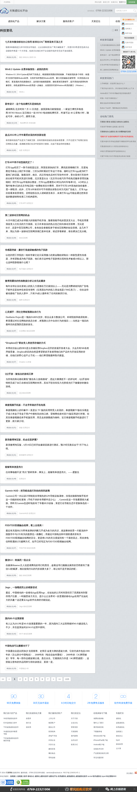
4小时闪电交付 (68, 703)
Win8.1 (21, 92)
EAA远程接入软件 (10, 723)
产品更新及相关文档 (101, 753)
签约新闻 (74, 736)
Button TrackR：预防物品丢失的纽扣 (113, 108)
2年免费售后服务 (95, 703)
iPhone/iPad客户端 (101, 740)
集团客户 (52, 723)
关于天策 (74, 718)
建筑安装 (52, 749)
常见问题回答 (99, 758)
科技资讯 (6, 30)
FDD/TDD (23, 548)
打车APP (22, 203)
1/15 (67, 679)
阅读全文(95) (11, 300)
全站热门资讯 (107, 116)
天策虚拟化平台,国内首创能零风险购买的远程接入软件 (14, 10)
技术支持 (129, 47)
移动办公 (119, 736)
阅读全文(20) (11, 57)
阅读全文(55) (11, 575)
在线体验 (131, 2)
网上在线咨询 (109, 789)
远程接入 (119, 731)
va (88, 776)
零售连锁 (52, 758)
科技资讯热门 (107, 78)
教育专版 (129, 33)
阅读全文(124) (12, 123)
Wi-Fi (21, 634)
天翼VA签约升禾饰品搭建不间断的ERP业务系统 (118, 141)
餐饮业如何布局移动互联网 (110, 103)
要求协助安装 (99, 727)
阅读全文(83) (11, 203)
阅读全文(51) (11, 428)
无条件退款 (129, 43)
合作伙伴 (74, 740)
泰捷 (21, 428)
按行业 (28, 723)
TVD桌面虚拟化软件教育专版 (11, 739)
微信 (21, 57)
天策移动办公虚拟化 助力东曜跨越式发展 (115, 132)
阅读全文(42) (11, 393)
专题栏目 (120, 713)
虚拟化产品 (13, 21)
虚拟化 (118, 718)
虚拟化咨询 (129, 24)
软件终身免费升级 (123, 703)
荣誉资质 (74, 727)
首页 (116, 30)
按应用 (28, 727)
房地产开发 (53, 736)
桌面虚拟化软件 (81, 776)
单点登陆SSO (111, 776)
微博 (21, 300)
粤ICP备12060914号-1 (71, 773)
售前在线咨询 (128, 19)
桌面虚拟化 (120, 723)
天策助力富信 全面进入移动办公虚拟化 (114, 122)
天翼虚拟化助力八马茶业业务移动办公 (114, 146)
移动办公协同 (28, 57)
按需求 (28, 718)
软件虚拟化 (97, 776)
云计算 (118, 748)
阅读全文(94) (11, 238)
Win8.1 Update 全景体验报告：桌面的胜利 (116, 50)
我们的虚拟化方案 (34, 713)
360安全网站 (22, 782)
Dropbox (22, 362)
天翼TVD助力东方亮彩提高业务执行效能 (115, 156)
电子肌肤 (22, 269)
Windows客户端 (99, 736)
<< (3, 679)
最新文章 (106, 2)
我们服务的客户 (55, 713)
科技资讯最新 (107, 40)
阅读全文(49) (11, 479)
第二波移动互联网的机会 (109, 70)
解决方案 (41, 21)
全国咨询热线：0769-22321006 (37, 789)
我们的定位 (76, 713)
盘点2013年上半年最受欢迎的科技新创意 (115, 60)
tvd (91, 776)
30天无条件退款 (41, 703)
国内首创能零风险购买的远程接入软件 (60, 10)
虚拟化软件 (44, 776)
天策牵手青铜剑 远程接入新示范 (112, 127)
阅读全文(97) (11, 269)
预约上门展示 (99, 723)
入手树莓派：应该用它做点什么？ (112, 83)
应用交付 (26, 150)
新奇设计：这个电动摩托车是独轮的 (113, 55)
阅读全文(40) (11, 606)
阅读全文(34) (11, 92)
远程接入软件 (22, 776)
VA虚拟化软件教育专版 (10, 733)
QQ (20, 393)
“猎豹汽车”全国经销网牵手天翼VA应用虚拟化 (117, 137)
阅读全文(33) (11, 668)
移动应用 (119, 744)
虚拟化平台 (53, 776)
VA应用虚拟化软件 (10, 718)
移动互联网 (23, 238)
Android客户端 (99, 745)
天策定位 (95, 21)
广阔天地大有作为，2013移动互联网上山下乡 (117, 88)
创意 (21, 150)
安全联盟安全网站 (7, 782)
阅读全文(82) (11, 150)
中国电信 (22, 668)
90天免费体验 (14, 703)
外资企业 (52, 740)
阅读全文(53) (11, 513)
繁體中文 (122, 2)
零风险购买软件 (66, 789)
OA (35, 57)
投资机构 (52, 731)
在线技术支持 (99, 749)
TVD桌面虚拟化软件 (11, 727)
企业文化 (74, 723)
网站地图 (98, 2)
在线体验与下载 (100, 713)
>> (59, 679)
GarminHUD (23, 513)
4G (27, 668)
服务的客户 (68, 21)
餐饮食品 (52, 753)
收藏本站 (114, 2)
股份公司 (52, 727)
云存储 (28, 362)
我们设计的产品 (10, 713)
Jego (21, 606)
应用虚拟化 (120, 727)
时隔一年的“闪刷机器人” (109, 98)
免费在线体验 (99, 718)
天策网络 (7, 2)
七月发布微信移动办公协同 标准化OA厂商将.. (117, 45)
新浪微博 (22, 455)
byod (118, 740)
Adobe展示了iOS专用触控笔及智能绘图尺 (115, 93)
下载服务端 (98, 731)
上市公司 (52, 718)
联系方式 (74, 745)
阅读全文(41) (11, 455)
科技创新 (32, 123)
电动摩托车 (24, 123)
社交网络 (22, 331)
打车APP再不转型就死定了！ (111, 65)
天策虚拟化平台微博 (136, 773)
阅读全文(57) (11, 362)
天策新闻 (74, 731)
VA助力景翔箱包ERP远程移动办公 (113, 151)
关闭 (134, 789)
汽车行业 (52, 745)
